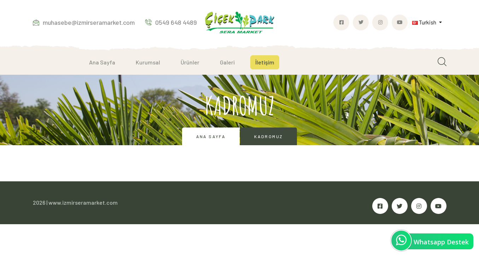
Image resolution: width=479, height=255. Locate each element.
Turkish (424, 22)
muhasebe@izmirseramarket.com (84, 22)
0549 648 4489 (171, 22)
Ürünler (190, 62)
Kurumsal (148, 62)
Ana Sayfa (102, 62)
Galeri (227, 62)
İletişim (264, 62)
